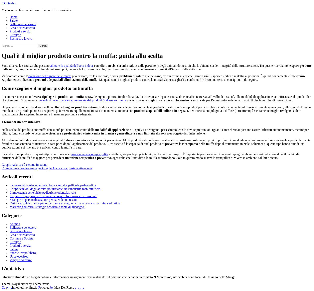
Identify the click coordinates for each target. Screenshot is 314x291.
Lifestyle (15, 35)
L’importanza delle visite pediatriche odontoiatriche (43, 192)
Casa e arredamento (22, 27)
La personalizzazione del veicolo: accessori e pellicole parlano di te (53, 185)
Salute (14, 20)
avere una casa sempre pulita (89, 154)
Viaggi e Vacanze (21, 260)
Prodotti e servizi (20, 31)
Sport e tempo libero (23, 253)
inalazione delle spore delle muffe (49, 76)
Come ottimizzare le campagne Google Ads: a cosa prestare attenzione (47, 168)
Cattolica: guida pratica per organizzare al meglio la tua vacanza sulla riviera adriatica (65, 203)
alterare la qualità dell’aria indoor (71, 65)
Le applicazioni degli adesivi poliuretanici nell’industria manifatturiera (55, 189)
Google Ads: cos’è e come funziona (24, 164)
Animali (15, 224)
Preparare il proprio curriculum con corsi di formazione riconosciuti (53, 196)
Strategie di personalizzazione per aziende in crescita (43, 199)
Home (13, 17)
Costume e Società (21, 238)
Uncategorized (19, 256)
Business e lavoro (21, 38)
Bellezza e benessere (23, 24)
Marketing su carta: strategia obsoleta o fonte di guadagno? (48, 207)
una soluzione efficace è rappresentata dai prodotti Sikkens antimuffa (82, 100)
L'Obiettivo (9, 3)
